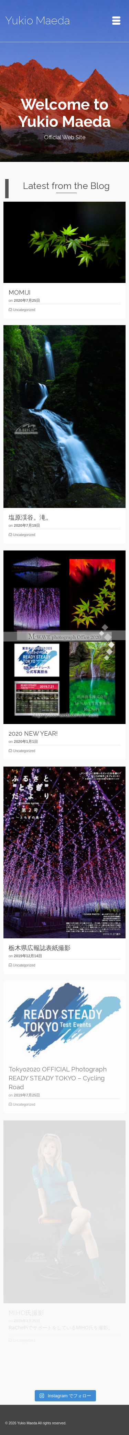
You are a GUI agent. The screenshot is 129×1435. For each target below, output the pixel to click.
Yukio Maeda (37, 20)
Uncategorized (24, 310)
